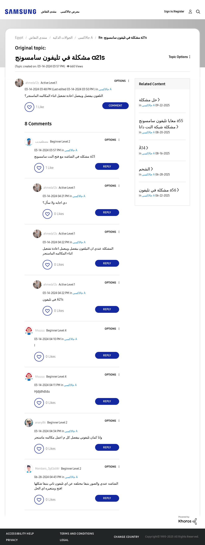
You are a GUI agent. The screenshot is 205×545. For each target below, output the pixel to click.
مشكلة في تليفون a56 (157, 190)
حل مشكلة (148, 99)
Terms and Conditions (77, 533)
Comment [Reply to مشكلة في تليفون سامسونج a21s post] (115, 105)
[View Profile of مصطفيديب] (41, 141)
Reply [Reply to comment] (107, 166)
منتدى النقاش (48, 11)
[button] (122, 81)
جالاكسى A (105, 89)
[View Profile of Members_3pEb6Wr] (47, 468)
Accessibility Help (20, 533)
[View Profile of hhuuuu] (40, 330)
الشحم (144, 169)
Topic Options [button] (178, 57)
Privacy (12, 540)
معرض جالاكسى (69, 11)
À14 (142, 148)
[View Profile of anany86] (40, 422)
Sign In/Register (174, 11)
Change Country (126, 537)
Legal (64, 540)
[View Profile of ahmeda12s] (32, 83)
